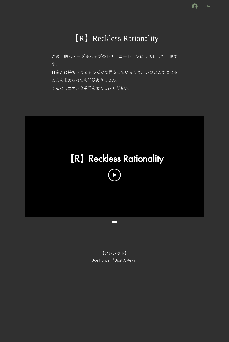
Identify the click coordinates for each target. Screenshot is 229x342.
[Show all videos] (114, 221)
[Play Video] (114, 175)
